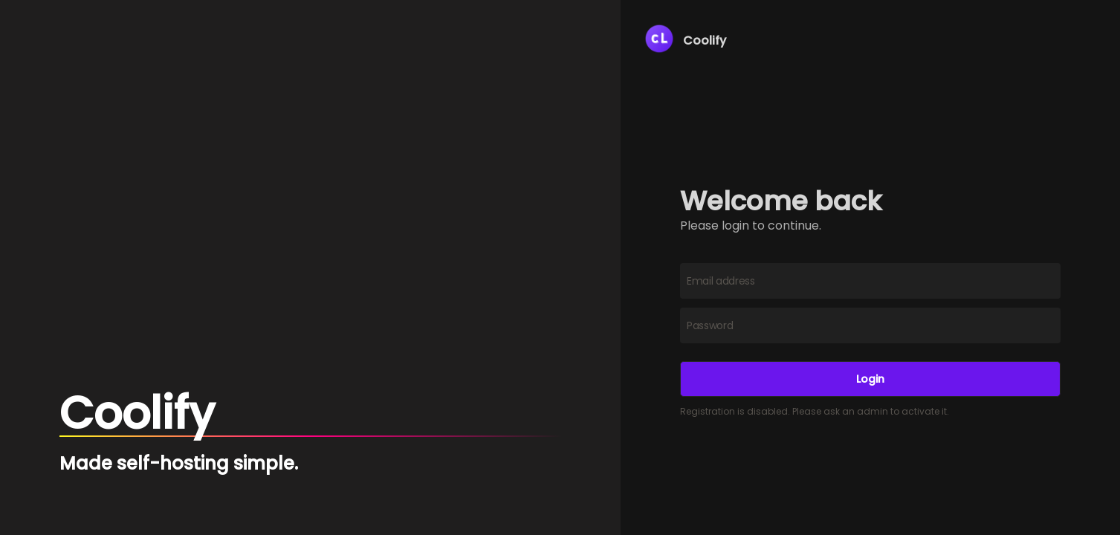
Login (870, 379)
